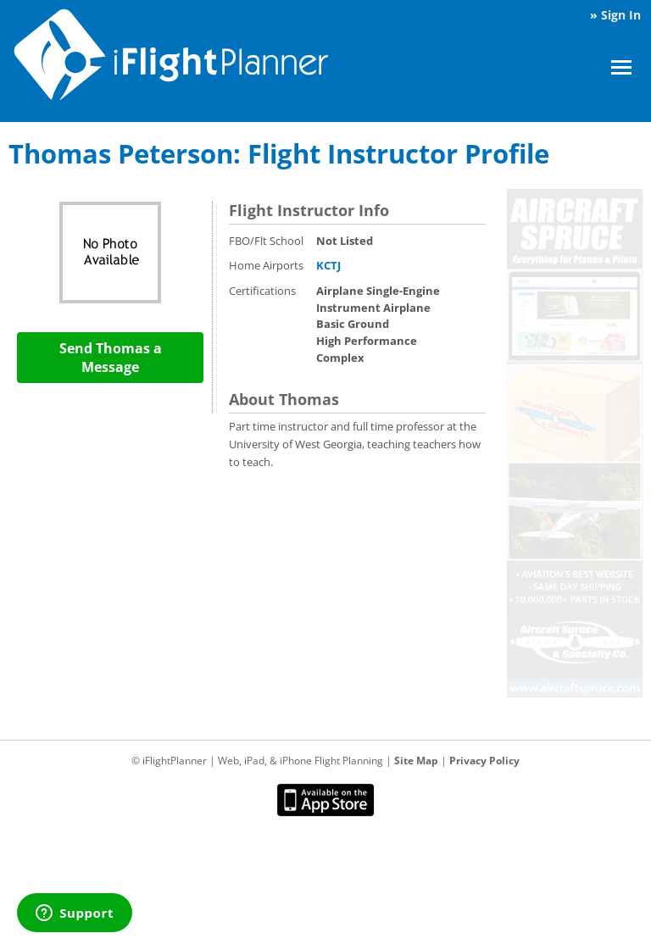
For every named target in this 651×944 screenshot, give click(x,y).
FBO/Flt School (266, 240)
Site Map (416, 760)
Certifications (262, 290)
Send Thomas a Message (110, 357)
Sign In (621, 15)
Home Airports (266, 265)
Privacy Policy (484, 760)
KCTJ (328, 265)
